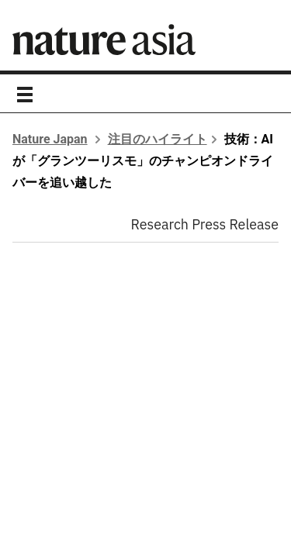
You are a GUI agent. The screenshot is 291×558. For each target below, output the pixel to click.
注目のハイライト (157, 139)
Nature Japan (50, 139)
